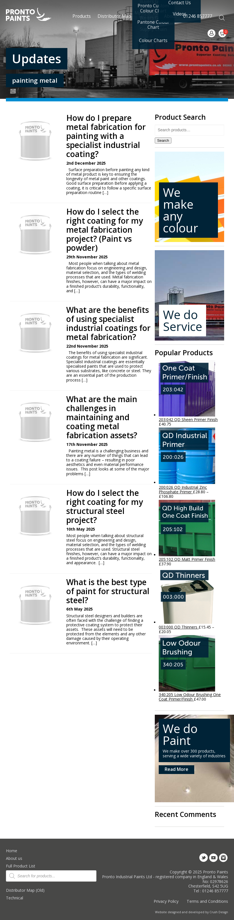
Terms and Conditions (207, 901)
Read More (176, 769)
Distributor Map (114, 16)
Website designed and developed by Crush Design (191, 912)
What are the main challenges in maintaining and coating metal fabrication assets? (101, 417)
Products (81, 16)
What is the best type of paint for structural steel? (107, 591)
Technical (14, 898)
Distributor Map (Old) (25, 890)
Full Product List (20, 866)
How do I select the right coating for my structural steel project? (104, 506)
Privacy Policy (166, 901)
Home (11, 850)
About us (14, 858)
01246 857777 (197, 16)
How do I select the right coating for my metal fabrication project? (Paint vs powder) (104, 229)
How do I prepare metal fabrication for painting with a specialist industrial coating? (106, 136)
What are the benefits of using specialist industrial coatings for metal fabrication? (108, 323)
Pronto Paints (33, 15)
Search (163, 140)
